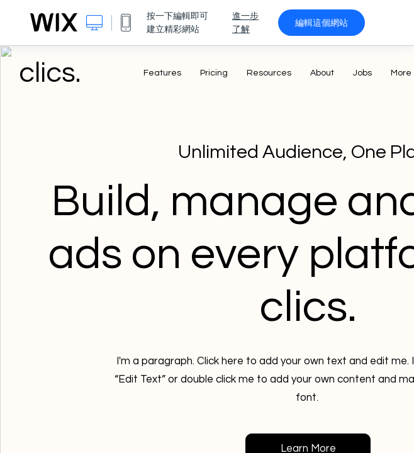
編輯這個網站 (321, 22)
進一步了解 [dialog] (245, 22)
